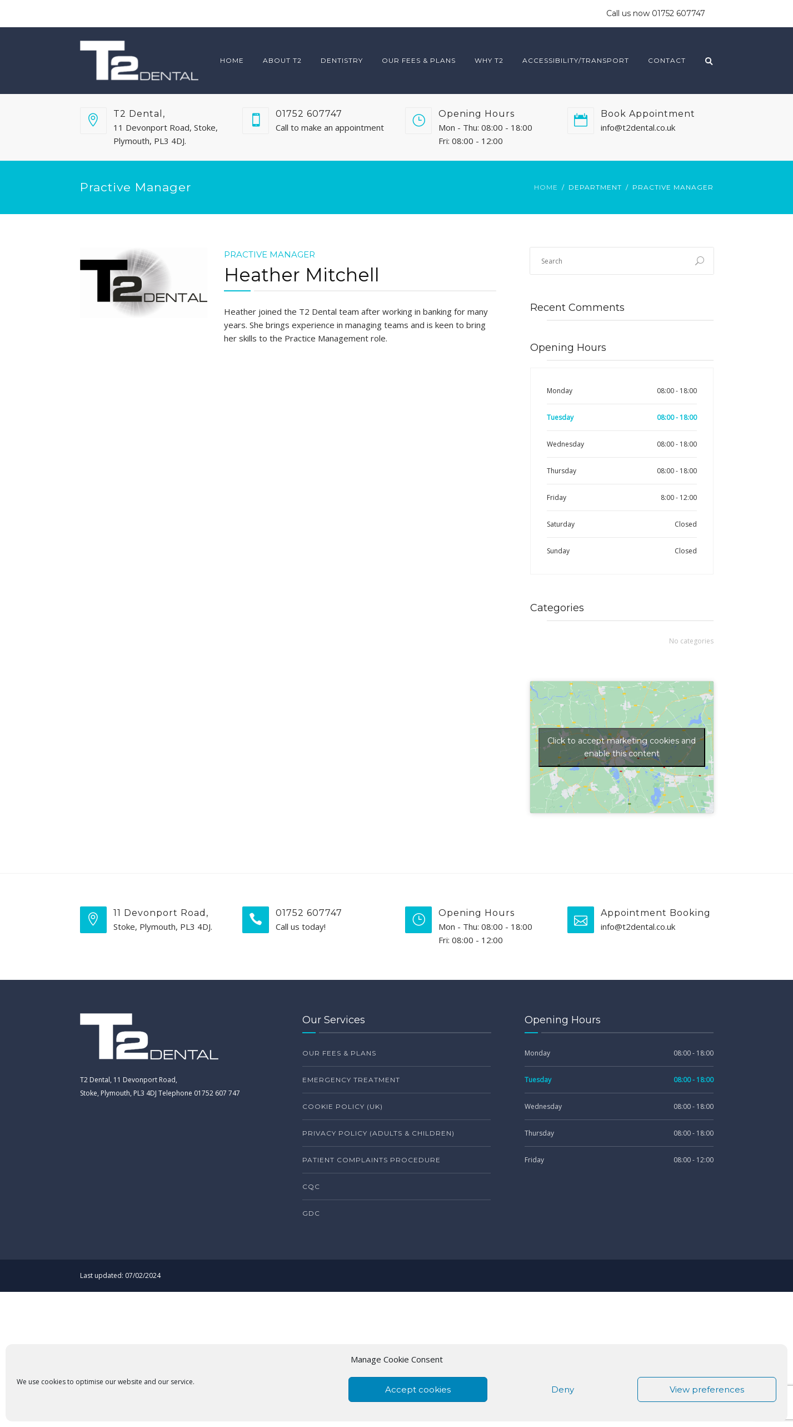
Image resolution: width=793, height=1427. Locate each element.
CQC (311, 1186)
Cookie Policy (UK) (342, 1106)
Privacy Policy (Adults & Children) (378, 1133)
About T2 (282, 60)
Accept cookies (418, 1389)
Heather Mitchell (302, 275)
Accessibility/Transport (575, 60)
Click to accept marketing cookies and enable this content (621, 747)
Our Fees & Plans (419, 60)
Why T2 (489, 60)
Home (232, 60)
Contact (667, 60)
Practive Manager (269, 254)
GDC (311, 1213)
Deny (562, 1389)
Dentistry (342, 60)
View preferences (707, 1389)
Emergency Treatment (351, 1080)
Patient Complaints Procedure (371, 1160)
